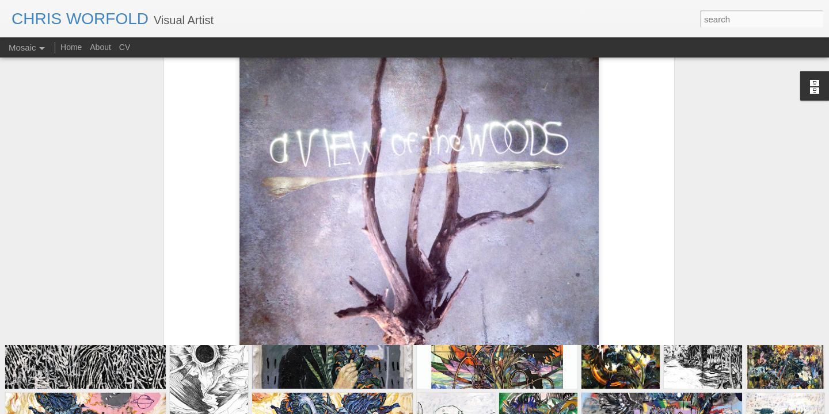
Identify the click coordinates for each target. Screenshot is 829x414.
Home (72, 47)
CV (124, 47)
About (100, 47)
